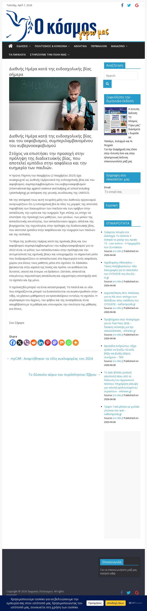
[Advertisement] (122, 485)
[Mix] (62, 342)
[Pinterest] (48, 342)
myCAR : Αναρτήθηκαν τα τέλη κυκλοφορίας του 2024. (49, 358)
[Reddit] (34, 342)
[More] (76, 342)
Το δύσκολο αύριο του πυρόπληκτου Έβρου (64, 374)
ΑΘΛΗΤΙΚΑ (80, 46)
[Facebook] (13, 342)
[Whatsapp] (69, 342)
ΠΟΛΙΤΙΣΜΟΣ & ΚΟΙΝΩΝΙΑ (51, 46)
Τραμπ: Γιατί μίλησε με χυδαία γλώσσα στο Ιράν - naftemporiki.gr (121, 410)
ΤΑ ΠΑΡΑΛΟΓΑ (17, 54)
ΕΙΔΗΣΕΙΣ (22, 46)
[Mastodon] (55, 342)
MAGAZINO (118, 46)
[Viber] (27, 342)
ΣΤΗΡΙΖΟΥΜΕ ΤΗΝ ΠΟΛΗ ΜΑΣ (48, 54)
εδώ (112, 573)
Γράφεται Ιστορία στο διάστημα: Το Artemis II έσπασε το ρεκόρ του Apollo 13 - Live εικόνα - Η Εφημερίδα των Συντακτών (122, 239)
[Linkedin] (41, 342)
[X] (20, 342)
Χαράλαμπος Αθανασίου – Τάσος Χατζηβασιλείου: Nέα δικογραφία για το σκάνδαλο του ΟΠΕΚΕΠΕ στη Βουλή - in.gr (121, 270)
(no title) (117, 251)
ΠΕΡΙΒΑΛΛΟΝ (99, 46)
